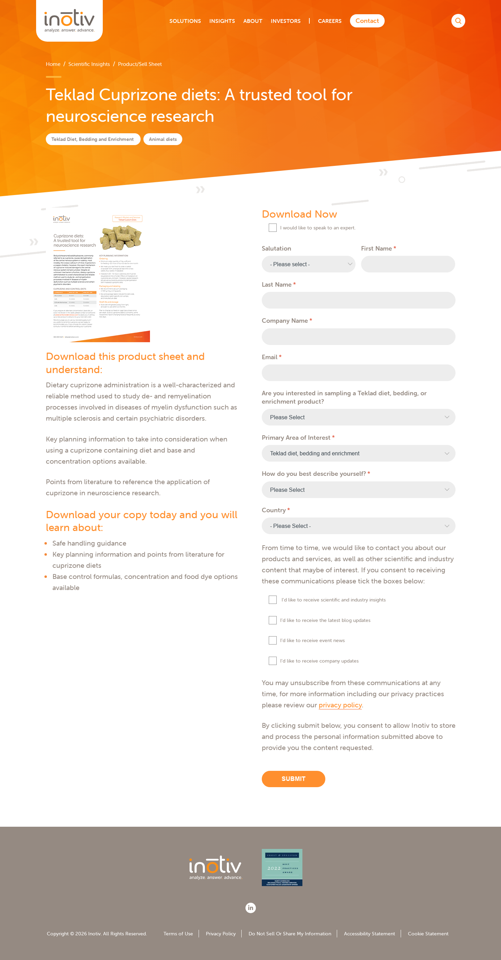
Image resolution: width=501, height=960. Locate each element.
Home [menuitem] (53, 64)
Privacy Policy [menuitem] (221, 933)
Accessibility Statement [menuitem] (369, 933)
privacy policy (340, 704)
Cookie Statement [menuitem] (428, 933)
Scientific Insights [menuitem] (89, 64)
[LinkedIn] (250, 908)
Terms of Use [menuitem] (178, 933)
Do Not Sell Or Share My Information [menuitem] (290, 933)
